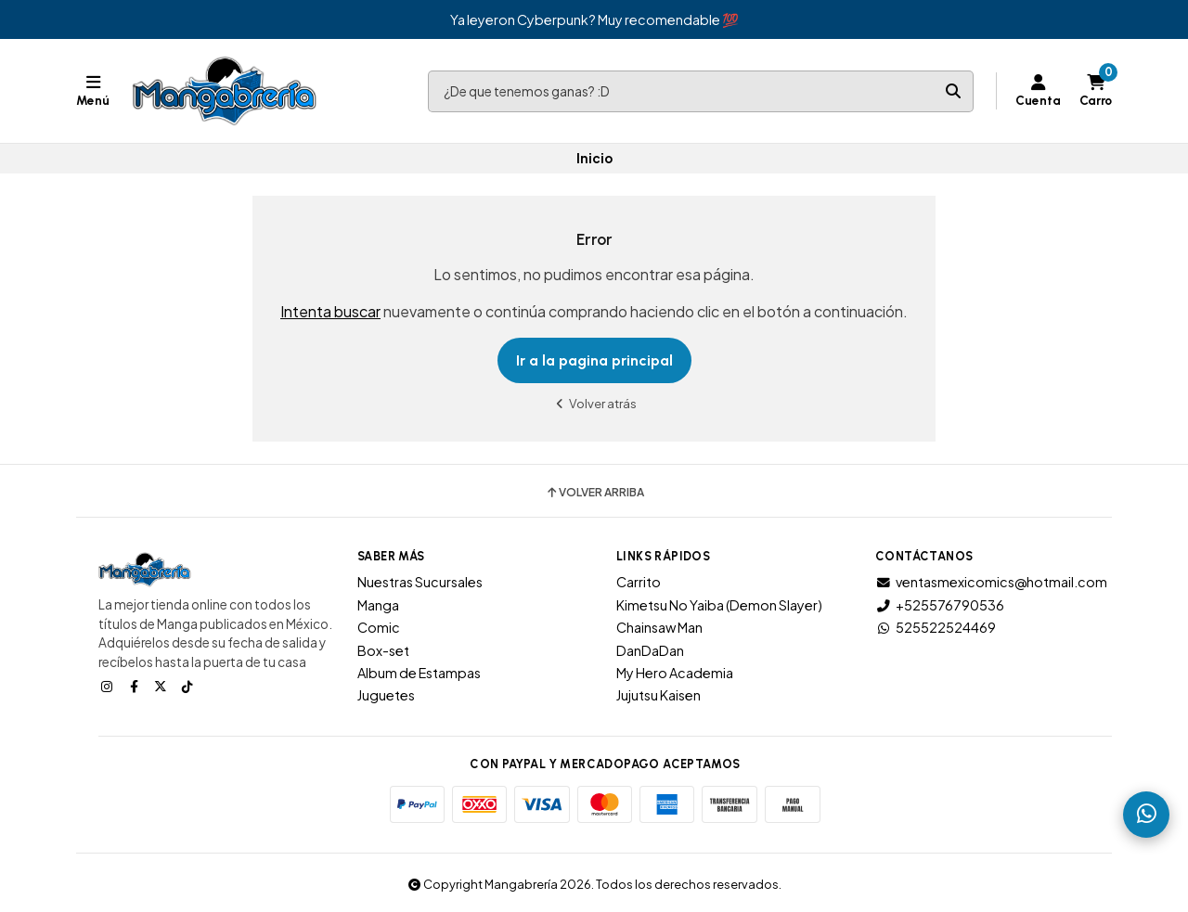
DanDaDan (650, 650)
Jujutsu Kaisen (658, 694)
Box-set (383, 650)
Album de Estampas (419, 672)
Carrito (638, 581)
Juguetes (386, 694)
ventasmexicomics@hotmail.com (991, 581)
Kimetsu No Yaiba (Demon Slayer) (719, 604)
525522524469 (935, 627)
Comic (378, 627)
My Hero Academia (674, 672)
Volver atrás (594, 403)
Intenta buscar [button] (330, 311)
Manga (378, 604)
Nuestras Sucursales (420, 581)
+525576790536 (939, 604)
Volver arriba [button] (594, 492)
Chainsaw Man (659, 627)
